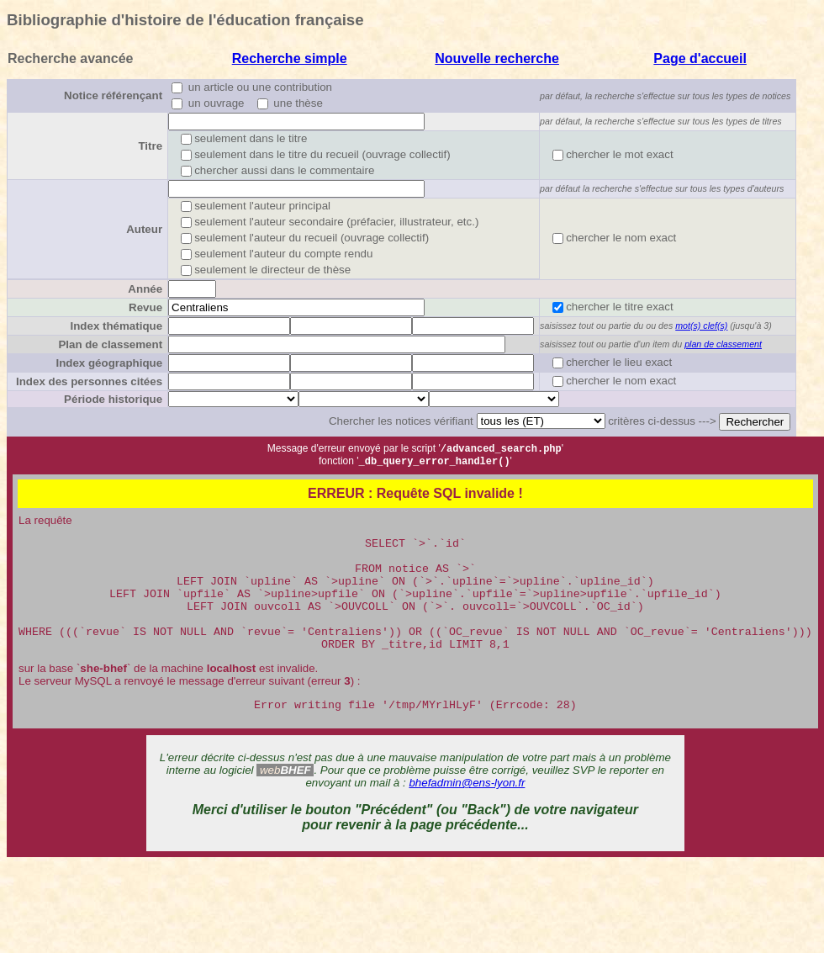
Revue (145, 307)
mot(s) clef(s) (701, 325)
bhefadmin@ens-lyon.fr (467, 811)
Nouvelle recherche (497, 58)
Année (145, 289)
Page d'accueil (700, 58)
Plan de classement (110, 344)
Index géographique (108, 363)
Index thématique (116, 326)
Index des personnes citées (89, 381)
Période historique (113, 399)
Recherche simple (289, 58)
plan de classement (723, 344)
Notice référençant (113, 95)
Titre (150, 146)
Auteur (144, 229)
